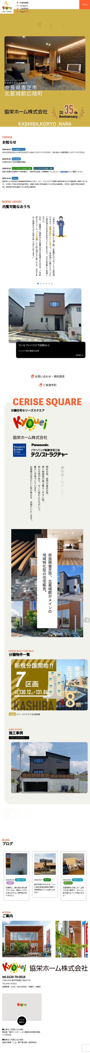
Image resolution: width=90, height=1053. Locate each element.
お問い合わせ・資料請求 (50, 376)
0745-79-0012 (11, 983)
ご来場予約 (24, 8)
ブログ (24, 11)
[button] (38, 283)
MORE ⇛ (79, 355)
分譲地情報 (24, 2)
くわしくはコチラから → (19, 738)
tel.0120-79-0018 (13, 977)
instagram (24, 5)
